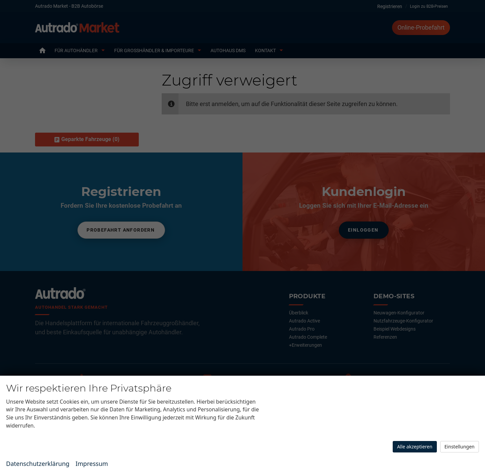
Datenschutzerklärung (37, 464)
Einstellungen (460, 446)
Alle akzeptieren (414, 446)
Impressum (91, 464)
